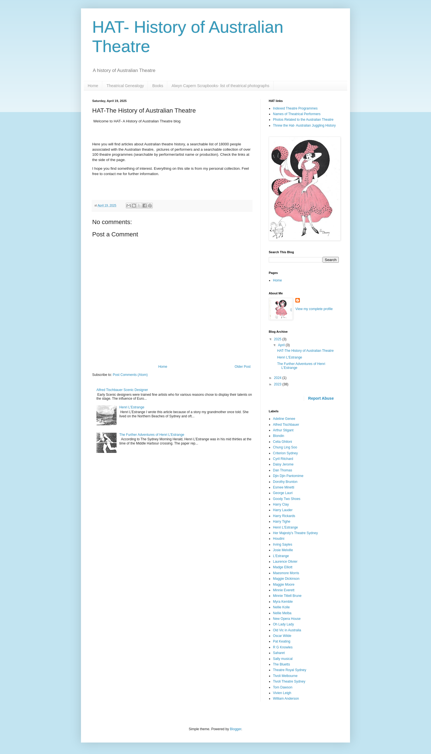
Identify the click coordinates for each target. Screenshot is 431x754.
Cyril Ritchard (283, 459)
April (282, 345)
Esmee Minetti (283, 487)
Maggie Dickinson (286, 579)
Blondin (278, 436)
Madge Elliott (282, 567)
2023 (278, 384)
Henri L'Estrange (131, 407)
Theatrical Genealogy (125, 85)
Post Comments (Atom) (130, 375)
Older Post (243, 367)
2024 (278, 378)
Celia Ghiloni (282, 442)
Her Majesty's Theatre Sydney (295, 533)
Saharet (279, 653)
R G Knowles (283, 647)
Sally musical (283, 659)
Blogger (235, 729)
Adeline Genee (284, 419)
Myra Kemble (283, 602)
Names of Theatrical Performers (297, 114)
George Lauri (283, 493)
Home (93, 85)
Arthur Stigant (283, 430)
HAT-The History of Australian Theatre (305, 351)
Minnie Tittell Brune (287, 596)
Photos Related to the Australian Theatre (303, 120)
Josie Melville (283, 550)
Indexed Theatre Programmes (295, 108)
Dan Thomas (282, 470)
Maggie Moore (284, 585)
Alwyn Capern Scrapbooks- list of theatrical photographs (220, 85)
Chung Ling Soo (285, 447)
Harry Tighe (281, 521)
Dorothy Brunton (285, 482)
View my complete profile (314, 309)
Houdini (278, 539)
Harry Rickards (284, 516)
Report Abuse (321, 398)
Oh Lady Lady (283, 624)
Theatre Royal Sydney (289, 670)
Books (157, 85)
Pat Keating (281, 641)
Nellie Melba (282, 613)
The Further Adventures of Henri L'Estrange (151, 435)
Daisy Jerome (283, 464)
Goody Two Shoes (286, 499)
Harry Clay (281, 504)
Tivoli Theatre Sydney (289, 681)
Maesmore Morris (286, 573)
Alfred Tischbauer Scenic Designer (122, 390)
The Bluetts (281, 664)
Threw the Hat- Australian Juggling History (304, 125)
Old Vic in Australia (287, 630)
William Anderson (286, 699)
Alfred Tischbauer (286, 425)
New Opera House (287, 619)
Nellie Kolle (281, 607)
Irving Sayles (282, 544)
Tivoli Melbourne (285, 676)
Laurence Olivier (285, 562)
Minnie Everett (284, 590)
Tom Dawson (282, 687)
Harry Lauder (283, 510)
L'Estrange (281, 556)
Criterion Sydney (285, 453)
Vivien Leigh (282, 693)
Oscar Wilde (282, 636)
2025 (278, 339)
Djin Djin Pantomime (288, 476)
